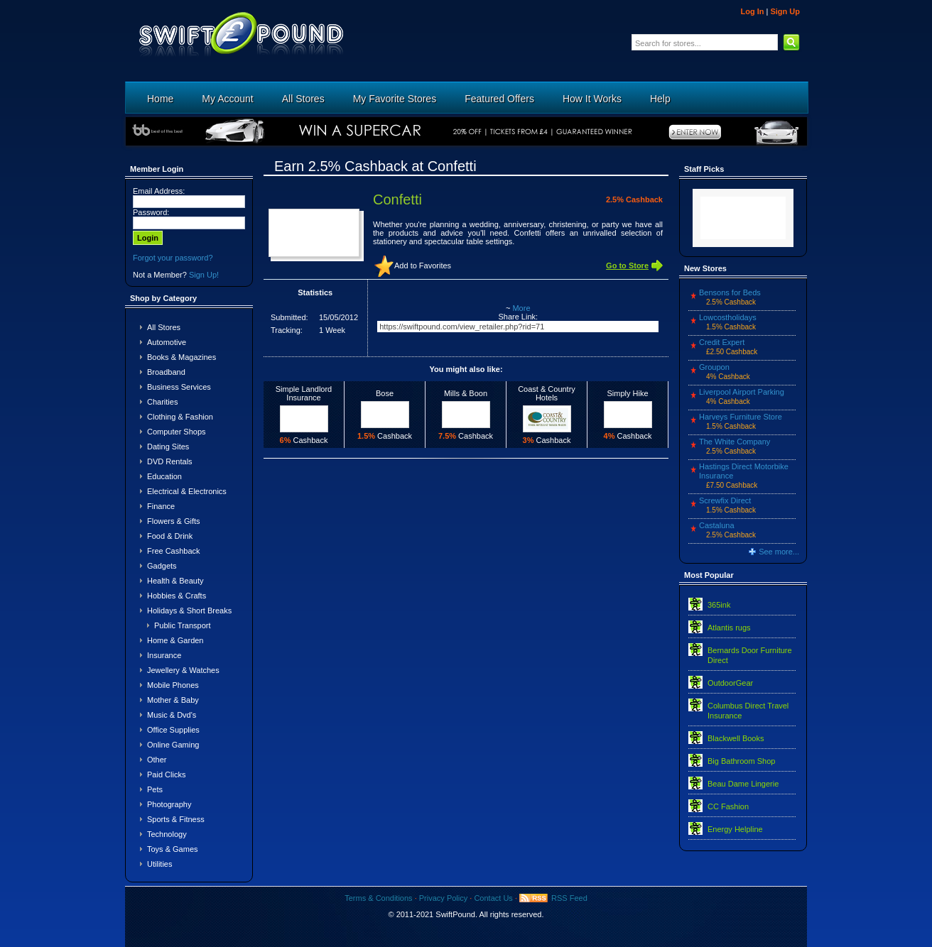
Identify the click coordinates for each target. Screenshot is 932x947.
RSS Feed (569, 898)
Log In (752, 11)
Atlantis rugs (729, 627)
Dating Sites (168, 446)
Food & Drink (170, 536)
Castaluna (717, 525)
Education (164, 476)
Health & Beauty (175, 580)
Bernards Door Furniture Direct (750, 655)
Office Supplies (173, 730)
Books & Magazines (181, 357)
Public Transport (182, 625)
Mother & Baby (173, 700)
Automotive (166, 342)
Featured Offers (499, 98)
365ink (719, 605)
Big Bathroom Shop (741, 761)
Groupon (714, 367)
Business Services (179, 387)
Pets (155, 789)
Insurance (164, 655)
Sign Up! (204, 274)
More (521, 308)
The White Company (734, 441)
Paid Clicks (166, 774)
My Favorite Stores (394, 98)
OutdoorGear (730, 683)
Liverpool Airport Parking (741, 392)
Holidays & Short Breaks (189, 610)
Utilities (159, 864)
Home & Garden (175, 640)
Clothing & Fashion (180, 416)
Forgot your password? (173, 257)
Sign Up (785, 11)
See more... (779, 551)
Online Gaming (173, 744)
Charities (162, 402)
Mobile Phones (173, 685)
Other (157, 759)
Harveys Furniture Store (740, 416)
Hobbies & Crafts (176, 595)
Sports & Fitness (176, 819)
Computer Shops (176, 431)
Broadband (166, 372)
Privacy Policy (443, 898)
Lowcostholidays (728, 317)
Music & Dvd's (171, 715)
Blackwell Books (736, 738)
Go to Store (627, 265)
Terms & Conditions (378, 898)
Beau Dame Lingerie (743, 783)
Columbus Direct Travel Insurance (748, 710)
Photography (169, 804)
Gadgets (162, 566)
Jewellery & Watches (183, 670)
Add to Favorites (422, 265)
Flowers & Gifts (173, 521)
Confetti (397, 199)
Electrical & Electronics (187, 491)
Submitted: (289, 317)
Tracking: (287, 330)
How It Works (592, 98)
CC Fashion (728, 806)
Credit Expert (721, 342)
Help (660, 98)
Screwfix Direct (725, 500)
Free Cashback (173, 551)
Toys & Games (172, 849)
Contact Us (493, 898)
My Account (227, 98)
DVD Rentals (170, 461)
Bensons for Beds (730, 292)
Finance (161, 506)
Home (160, 98)
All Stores (303, 98)
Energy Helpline (735, 829)
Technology (167, 834)
